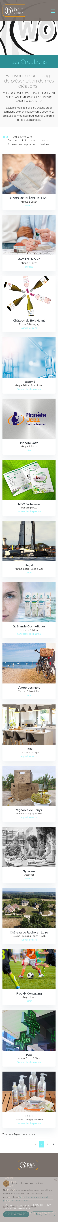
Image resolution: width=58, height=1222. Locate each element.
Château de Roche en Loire (29, 932)
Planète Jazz (29, 443)
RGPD (8, 1201)
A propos (10, 1189)
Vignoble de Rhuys (29, 810)
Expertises (10, 1181)
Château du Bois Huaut (29, 320)
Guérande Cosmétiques (29, 626)
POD (29, 1054)
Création (9, 1185)
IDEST (29, 1116)
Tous (5, 136)
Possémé (29, 381)
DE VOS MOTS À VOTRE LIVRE (29, 198)
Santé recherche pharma (21, 144)
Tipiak (29, 748)
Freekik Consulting (29, 993)
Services (44, 144)
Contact (9, 1193)
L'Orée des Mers (29, 687)
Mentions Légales (15, 1197)
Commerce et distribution (21, 140)
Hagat (29, 565)
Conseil (9, 1177)
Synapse (29, 871)
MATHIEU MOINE (29, 259)
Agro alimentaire (22, 136)
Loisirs (44, 140)
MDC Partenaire (29, 504)
